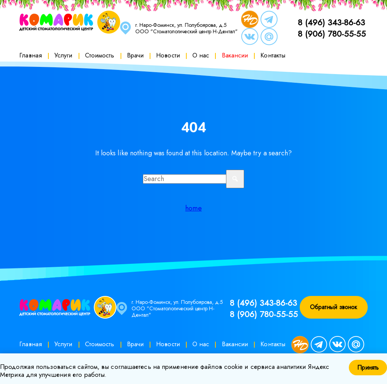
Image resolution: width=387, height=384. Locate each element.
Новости (168, 55)
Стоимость (100, 55)
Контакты (272, 55)
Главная (30, 55)
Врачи (135, 55)
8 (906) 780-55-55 (332, 33)
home (193, 208)
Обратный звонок (334, 307)
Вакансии (235, 55)
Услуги (63, 55)
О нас (200, 55)
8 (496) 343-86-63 (331, 22)
